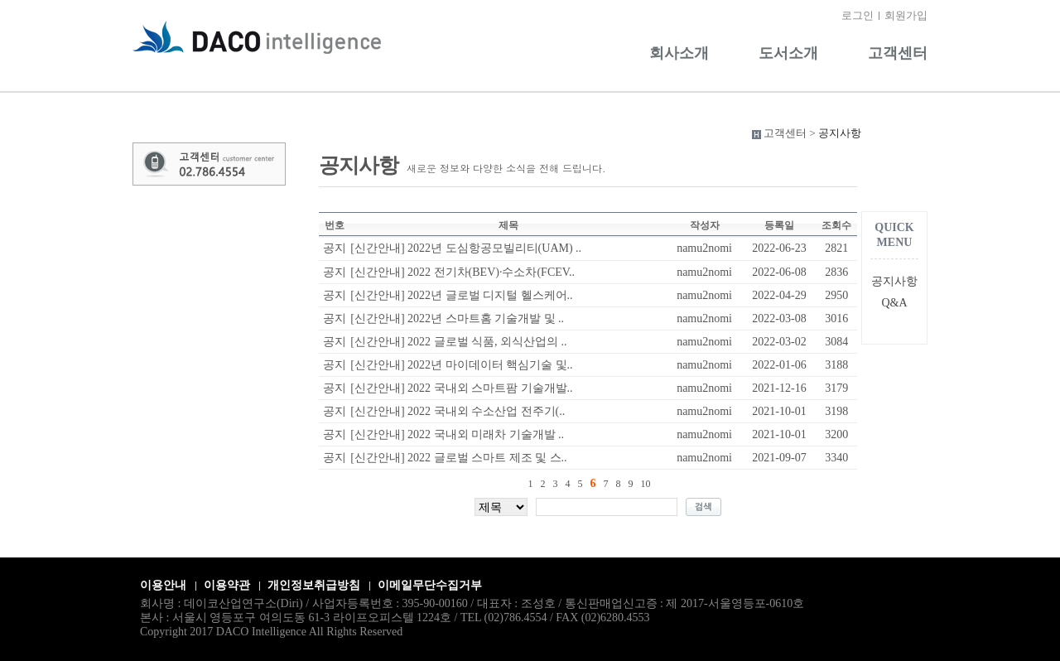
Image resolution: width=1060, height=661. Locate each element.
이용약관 (227, 585)
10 (646, 484)
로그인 (857, 15)
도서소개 (788, 53)
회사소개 (679, 53)
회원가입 (906, 15)
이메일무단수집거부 (430, 585)
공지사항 (894, 281)
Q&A (894, 303)
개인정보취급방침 (313, 585)
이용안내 (163, 585)
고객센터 (898, 53)
